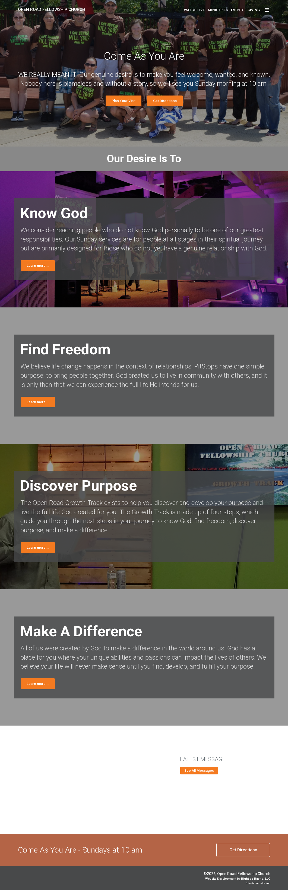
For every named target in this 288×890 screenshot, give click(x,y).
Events (237, 10)
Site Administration (258, 883)
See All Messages (199, 770)
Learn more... (38, 265)
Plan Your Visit (123, 101)
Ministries (218, 10)
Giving (254, 10)
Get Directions (165, 101)
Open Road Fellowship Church (51, 9)
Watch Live (194, 10)
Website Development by (237, 879)
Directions (243, 849)
